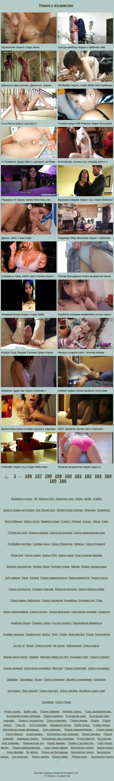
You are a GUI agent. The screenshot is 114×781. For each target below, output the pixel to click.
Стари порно (101, 725)
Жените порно (72, 711)
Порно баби (60, 756)
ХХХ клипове (38, 725)
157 (38, 476)
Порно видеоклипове (79, 729)
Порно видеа (78, 720)
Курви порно (12, 711)
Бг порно (32, 752)
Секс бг (20, 725)
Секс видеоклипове (98, 711)
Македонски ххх (33, 743)
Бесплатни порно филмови (21, 729)
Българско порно (102, 756)
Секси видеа (35, 734)
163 (98, 476)
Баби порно (82, 725)
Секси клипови (57, 720)
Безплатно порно (82, 747)
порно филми (56, 743)
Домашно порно (60, 725)
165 (53, 480)
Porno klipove (14, 734)
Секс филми (15, 752)
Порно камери (49, 711)
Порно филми (91, 734)
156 (28, 476)
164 (108, 476)
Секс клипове (52, 729)
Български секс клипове (62, 734)
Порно (95, 720)
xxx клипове (20, 756)
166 (63, 480)
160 (68, 476)
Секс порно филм (55, 747)
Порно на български (54, 752)
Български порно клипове (23, 716)
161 (78, 476)
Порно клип (80, 756)
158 (48, 476)
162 (88, 476)
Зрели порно (105, 747)
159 (58, 476)
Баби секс (30, 711)
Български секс (76, 716)
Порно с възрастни (56, 5)
